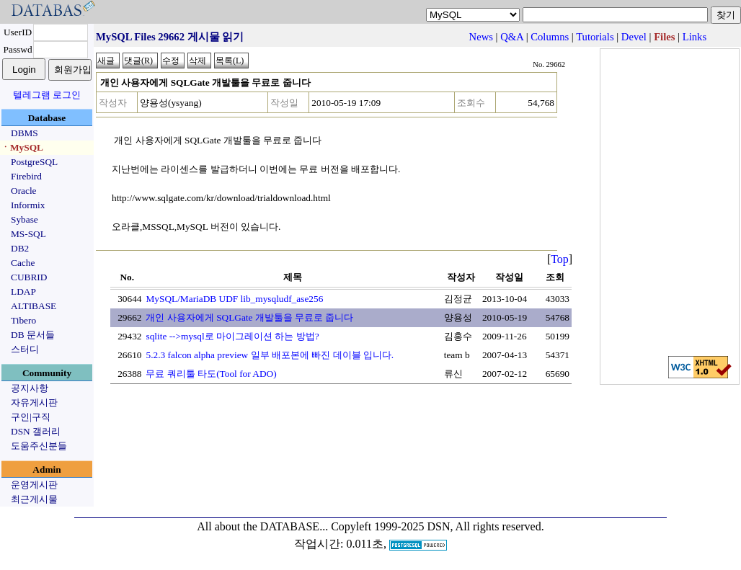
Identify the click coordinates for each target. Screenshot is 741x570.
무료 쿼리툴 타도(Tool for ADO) (211, 373)
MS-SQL (28, 233)
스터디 (25, 349)
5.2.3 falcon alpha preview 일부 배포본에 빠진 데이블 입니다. (270, 354)
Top (560, 259)
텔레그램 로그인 (47, 94)
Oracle (24, 190)
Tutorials (594, 37)
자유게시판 (34, 402)
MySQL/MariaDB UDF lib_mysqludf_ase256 (234, 298)
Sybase (24, 219)
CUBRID (29, 277)
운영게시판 (34, 484)
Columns (550, 37)
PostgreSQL (34, 161)
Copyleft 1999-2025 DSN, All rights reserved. (437, 526)
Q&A (511, 37)
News (481, 37)
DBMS (24, 133)
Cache (23, 262)
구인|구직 (30, 416)
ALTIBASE (33, 305)
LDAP (23, 291)
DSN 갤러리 (36, 431)
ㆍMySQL (22, 147)
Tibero (23, 320)
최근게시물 (34, 499)
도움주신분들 (39, 445)
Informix (28, 205)
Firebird (26, 176)
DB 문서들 (33, 334)
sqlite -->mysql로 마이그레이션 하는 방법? (232, 336)
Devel (634, 37)
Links (694, 37)
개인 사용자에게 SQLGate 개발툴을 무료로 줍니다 (249, 317)
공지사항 (29, 388)
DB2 (20, 248)
